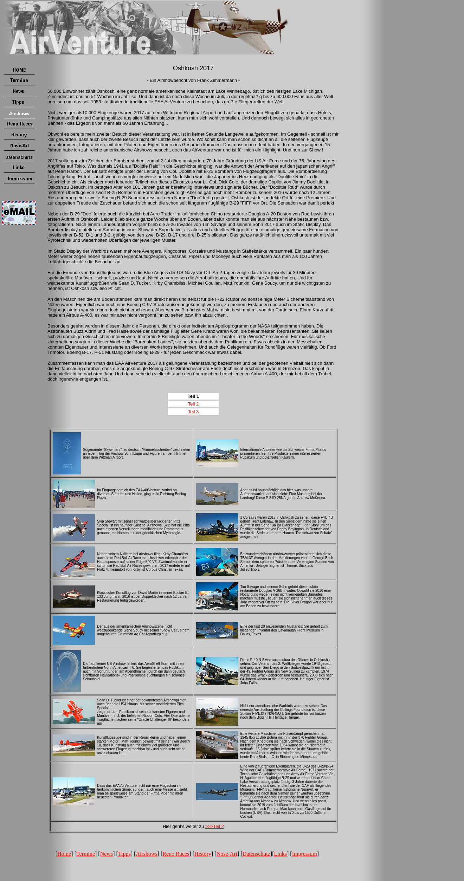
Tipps (124, 854)
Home (64, 854)
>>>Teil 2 (214, 826)
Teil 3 (193, 411)
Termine (85, 854)
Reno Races (175, 854)
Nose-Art (227, 854)
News (106, 854)
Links (280, 854)
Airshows (146, 854)
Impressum (304, 854)
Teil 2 (193, 404)
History (202, 854)
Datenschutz (256, 854)
